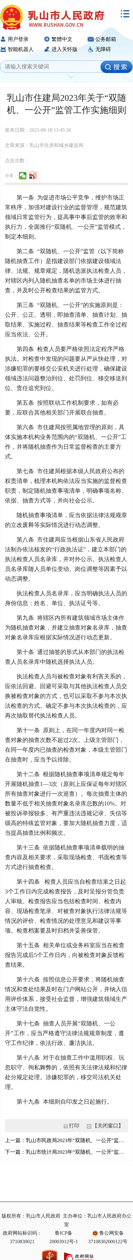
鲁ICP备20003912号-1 (63, 1237)
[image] (116, 67)
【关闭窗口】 (108, 1126)
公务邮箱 (102, 39)
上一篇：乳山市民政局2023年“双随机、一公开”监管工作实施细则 (66, 1140)
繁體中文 (58, 39)
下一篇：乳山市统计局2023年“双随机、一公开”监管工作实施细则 (66, 1152)
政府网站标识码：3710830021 (22, 1237)
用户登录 (14, 39)
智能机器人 (17, 49)
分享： (11, 175)
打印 (74, 1126)
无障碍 (99, 49)
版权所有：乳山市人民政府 (31, 1215)
